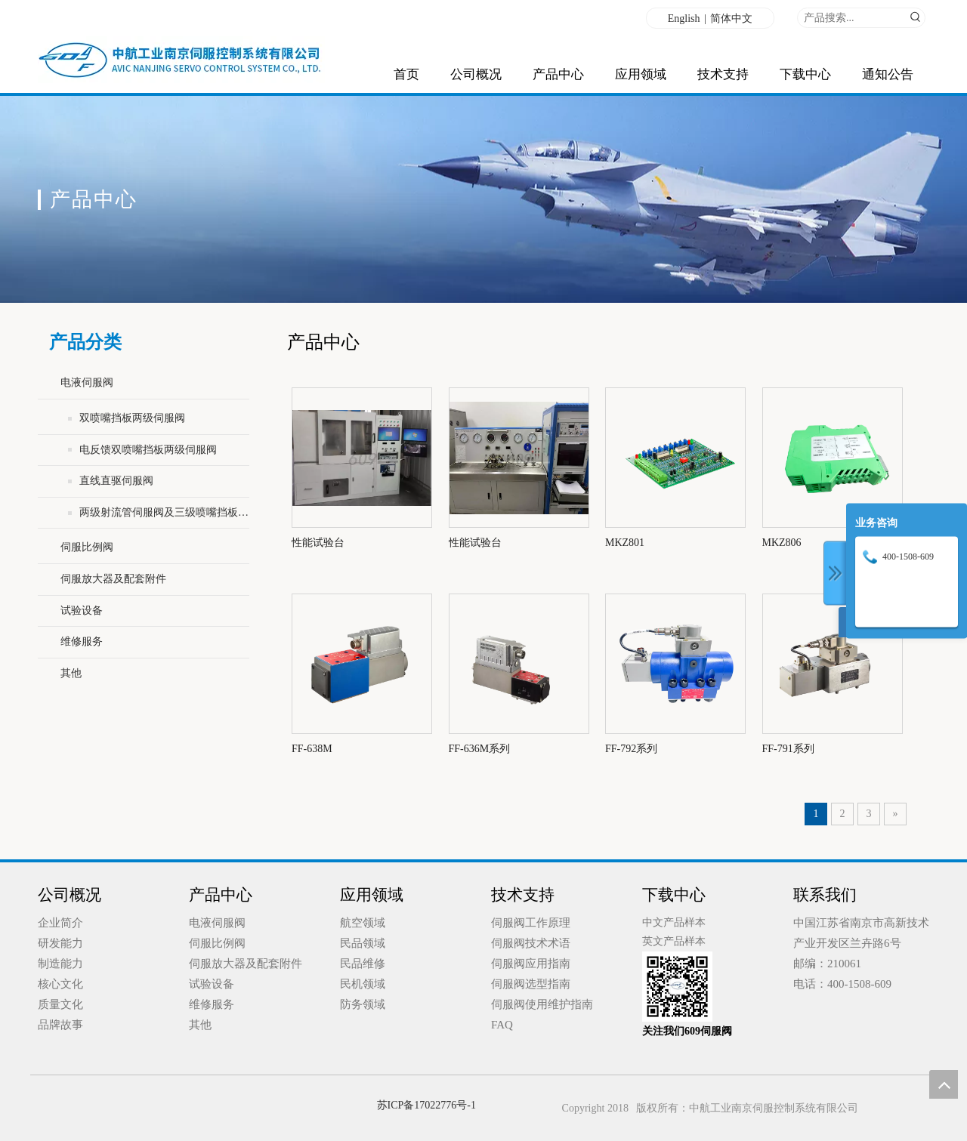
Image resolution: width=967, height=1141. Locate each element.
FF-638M (312, 748)
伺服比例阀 (86, 547)
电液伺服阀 (86, 382)
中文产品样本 (674, 922)
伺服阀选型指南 (530, 984)
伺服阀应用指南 (530, 964)
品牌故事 (60, 1025)
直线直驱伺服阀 (116, 480)
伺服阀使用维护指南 (542, 1004)
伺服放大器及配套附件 (113, 578)
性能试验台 (318, 542)
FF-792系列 (631, 748)
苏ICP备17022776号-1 (426, 1105)
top (943, 1084)
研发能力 (60, 943)
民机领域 (362, 984)
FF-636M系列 (480, 748)
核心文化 (60, 984)
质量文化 (60, 1004)
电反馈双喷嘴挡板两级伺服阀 (148, 449)
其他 (71, 673)
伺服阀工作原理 (530, 923)
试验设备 (81, 610)
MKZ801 (624, 542)
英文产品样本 (674, 941)
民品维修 (362, 964)
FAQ (502, 1025)
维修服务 (81, 641)
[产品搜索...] (852, 17)
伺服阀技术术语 (530, 943)
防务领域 (362, 1004)
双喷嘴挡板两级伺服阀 (132, 418)
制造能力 (60, 964)
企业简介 (60, 923)
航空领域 (362, 923)
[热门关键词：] (915, 17)
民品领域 (362, 943)
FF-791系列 (788, 748)
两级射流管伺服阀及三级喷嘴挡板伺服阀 (164, 512)
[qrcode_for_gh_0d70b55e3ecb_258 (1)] (677, 986)
